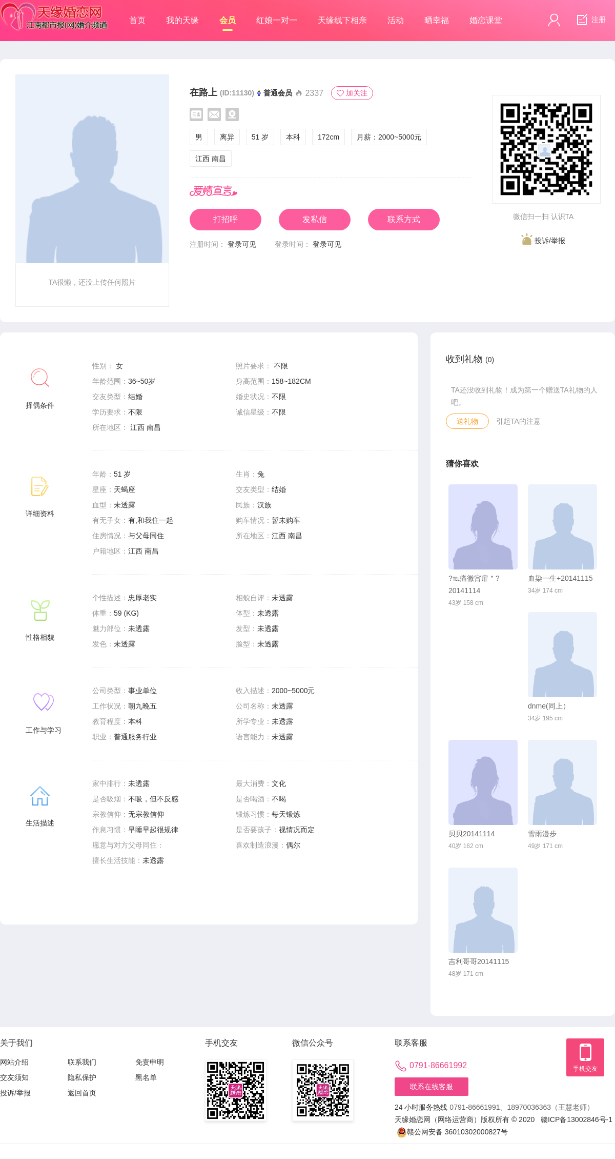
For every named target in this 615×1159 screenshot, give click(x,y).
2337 (309, 93)
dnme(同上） (549, 706)
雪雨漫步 (542, 834)
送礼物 (467, 421)
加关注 (352, 93)
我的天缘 (182, 20)
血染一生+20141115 (560, 578)
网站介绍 (14, 1062)
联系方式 (403, 219)
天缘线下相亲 (342, 20)
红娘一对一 (276, 20)
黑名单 (146, 1077)
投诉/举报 (543, 239)
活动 (395, 20)
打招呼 (225, 219)
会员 (227, 23)
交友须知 (14, 1077)
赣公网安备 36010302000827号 (452, 1132)
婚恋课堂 (485, 20)
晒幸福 (436, 20)
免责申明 (149, 1062)
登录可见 (242, 244)
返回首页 (82, 1093)
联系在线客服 (431, 1087)
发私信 (314, 219)
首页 (137, 20)
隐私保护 (82, 1077)
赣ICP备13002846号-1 (576, 1119)
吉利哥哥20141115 (478, 961)
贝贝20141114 (471, 834)
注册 (590, 20)
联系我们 (82, 1062)
